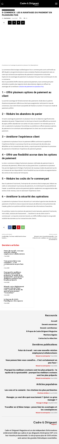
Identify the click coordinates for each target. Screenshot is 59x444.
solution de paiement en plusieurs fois (31, 86)
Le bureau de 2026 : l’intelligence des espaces (13, 300)
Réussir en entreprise (8, 10)
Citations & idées (43, 393)
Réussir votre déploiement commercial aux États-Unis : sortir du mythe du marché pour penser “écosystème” (14, 290)
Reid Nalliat (7, 18)
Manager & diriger (42, 403)
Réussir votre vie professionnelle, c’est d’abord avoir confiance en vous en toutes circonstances (45, 238)
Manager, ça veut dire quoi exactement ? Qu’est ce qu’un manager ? (31, 398)
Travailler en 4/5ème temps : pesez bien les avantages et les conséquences (31, 408)
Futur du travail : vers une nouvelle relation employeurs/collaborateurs (14, 252)
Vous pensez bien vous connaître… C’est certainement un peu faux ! (13, 263)
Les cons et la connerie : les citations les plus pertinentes (31, 390)
